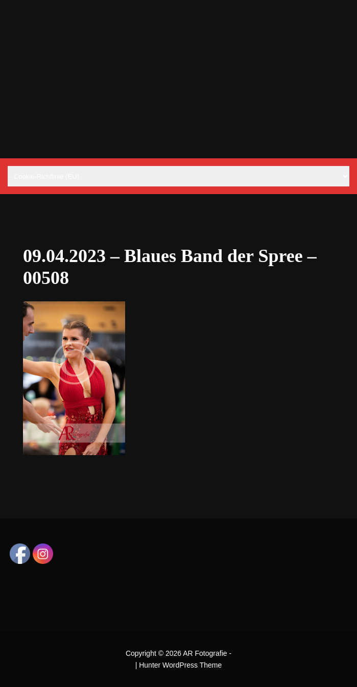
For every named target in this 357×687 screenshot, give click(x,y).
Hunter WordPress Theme (180, 665)
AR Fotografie (205, 653)
